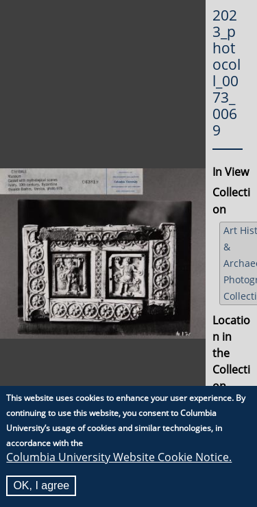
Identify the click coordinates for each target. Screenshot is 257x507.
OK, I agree (41, 485)
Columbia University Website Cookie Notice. (119, 457)
